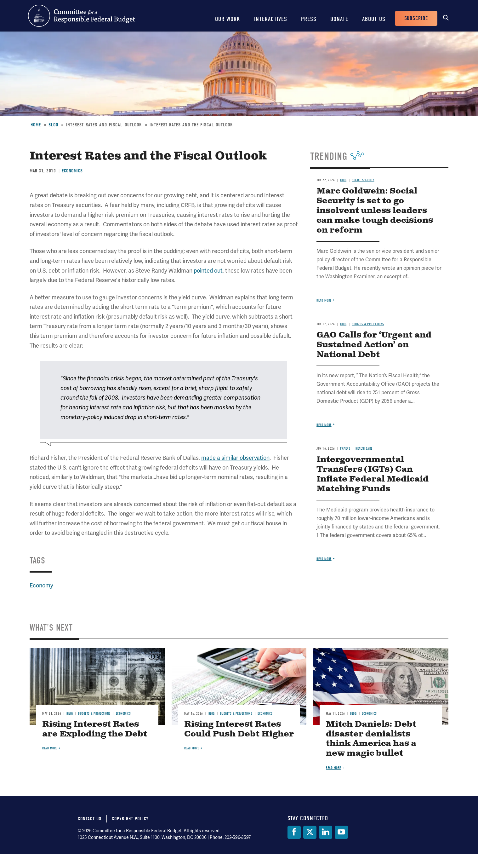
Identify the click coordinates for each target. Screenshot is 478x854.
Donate (339, 19)
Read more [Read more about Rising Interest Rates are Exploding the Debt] (49, 748)
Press (308, 19)
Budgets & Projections (368, 324)
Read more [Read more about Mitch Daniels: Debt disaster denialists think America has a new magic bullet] (333, 768)
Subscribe (416, 18)
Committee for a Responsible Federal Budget (81, 16)
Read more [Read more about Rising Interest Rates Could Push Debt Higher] (191, 748)
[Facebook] (294, 832)
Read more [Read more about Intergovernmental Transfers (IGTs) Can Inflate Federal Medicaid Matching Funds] (324, 559)
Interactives (270, 19)
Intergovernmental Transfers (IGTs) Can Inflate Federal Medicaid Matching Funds (372, 474)
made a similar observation (235, 457)
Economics (72, 171)
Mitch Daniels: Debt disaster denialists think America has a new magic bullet (371, 739)
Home (36, 125)
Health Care (364, 449)
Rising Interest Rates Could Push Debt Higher (239, 729)
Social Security (363, 180)
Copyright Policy (130, 819)
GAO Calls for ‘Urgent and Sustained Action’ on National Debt (373, 345)
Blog (53, 125)
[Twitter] (309, 832)
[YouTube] (341, 832)
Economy (41, 585)
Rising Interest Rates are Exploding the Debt (94, 729)
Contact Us (89, 819)
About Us (373, 19)
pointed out (208, 270)
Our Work (227, 19)
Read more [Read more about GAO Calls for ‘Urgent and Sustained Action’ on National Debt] (324, 425)
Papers (345, 449)
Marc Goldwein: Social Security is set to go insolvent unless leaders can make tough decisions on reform (374, 211)
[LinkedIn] (325, 832)
